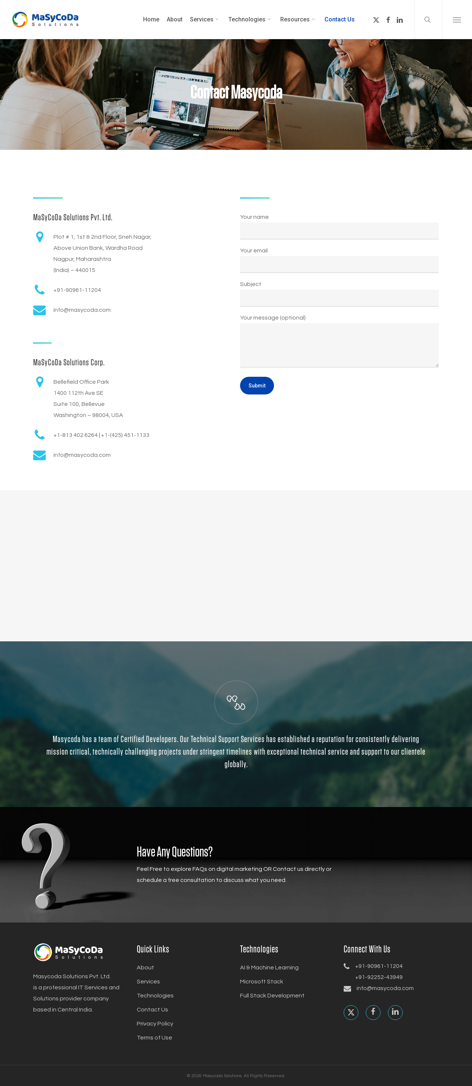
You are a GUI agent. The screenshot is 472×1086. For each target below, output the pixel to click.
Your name (339, 226)
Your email (339, 260)
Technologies (155, 996)
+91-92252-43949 (379, 977)
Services (148, 982)
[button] (457, 19)
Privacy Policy (155, 1024)
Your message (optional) (339, 343)
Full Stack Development (272, 996)
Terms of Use (154, 1038)
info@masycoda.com (385, 988)
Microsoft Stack (261, 982)
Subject (339, 294)
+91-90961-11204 (379, 966)
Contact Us (152, 1010)
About (145, 967)
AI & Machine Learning (269, 967)
